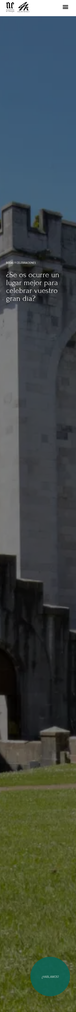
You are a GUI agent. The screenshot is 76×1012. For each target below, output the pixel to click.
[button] (65, 7)
